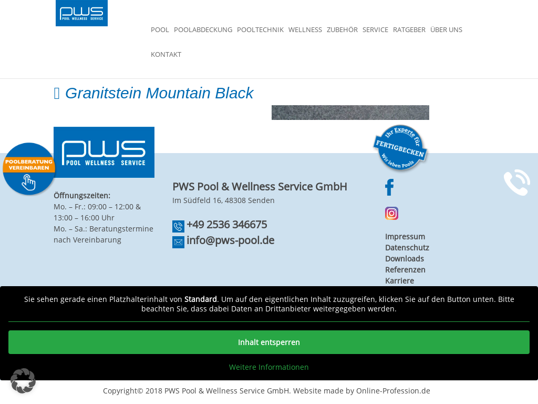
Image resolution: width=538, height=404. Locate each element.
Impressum (405, 236)
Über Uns (446, 30)
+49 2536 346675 (227, 224)
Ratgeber (409, 30)
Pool (160, 30)
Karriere (399, 281)
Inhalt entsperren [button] (269, 342)
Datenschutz (407, 247)
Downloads (404, 259)
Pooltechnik (260, 30)
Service (375, 30)
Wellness (305, 30)
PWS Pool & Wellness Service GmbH (226, 391)
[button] (23, 381)
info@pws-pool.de (230, 240)
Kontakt (166, 54)
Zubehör (342, 30)
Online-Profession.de (393, 391)
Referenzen (405, 270)
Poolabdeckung (203, 30)
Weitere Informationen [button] (269, 367)
